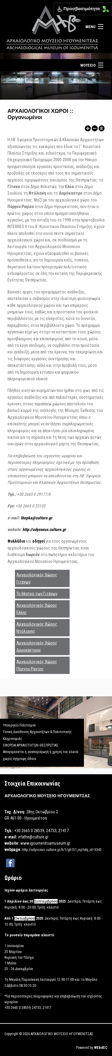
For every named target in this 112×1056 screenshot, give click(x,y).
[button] (104, 7)
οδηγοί (39, 541)
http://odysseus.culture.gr (44, 529)
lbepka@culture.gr (36, 517)
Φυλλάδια (16, 541)
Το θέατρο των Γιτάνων (36, 593)
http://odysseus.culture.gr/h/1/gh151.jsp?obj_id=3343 (62, 850)
